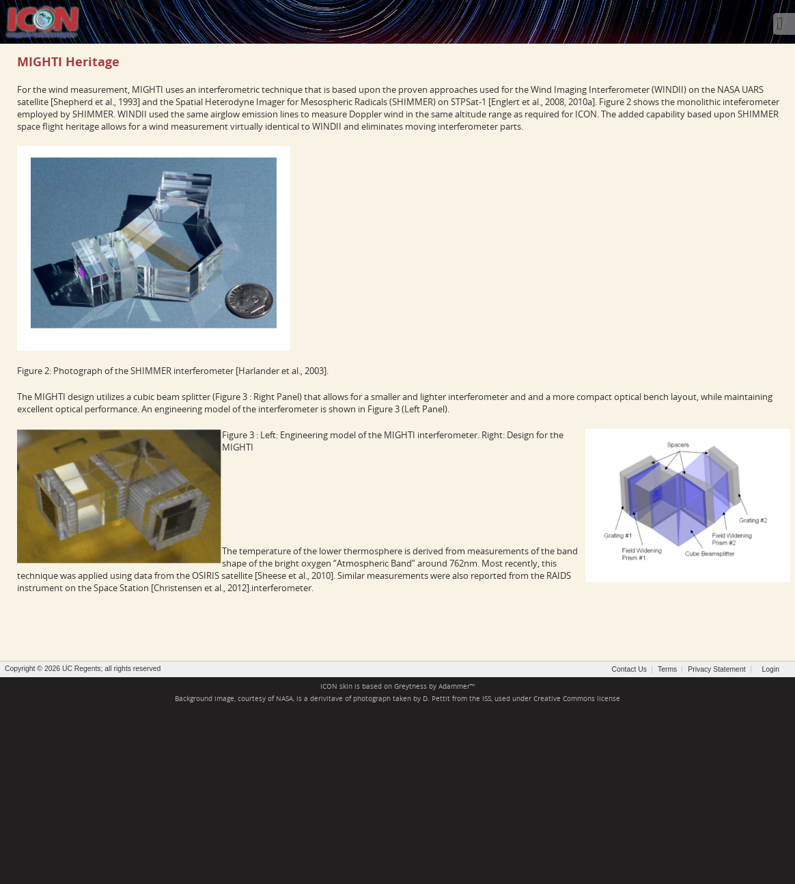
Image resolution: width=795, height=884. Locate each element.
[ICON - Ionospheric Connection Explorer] (42, 20)
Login (770, 669)
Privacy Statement (716, 669)
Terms (667, 669)
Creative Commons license (576, 698)
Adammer (454, 686)
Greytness (410, 686)
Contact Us (629, 669)
